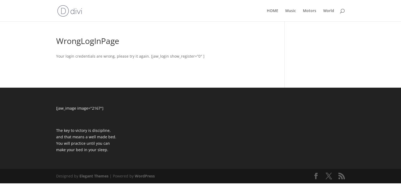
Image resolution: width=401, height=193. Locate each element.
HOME (272, 11)
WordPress (145, 176)
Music (290, 11)
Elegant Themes (94, 176)
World (328, 11)
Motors (309, 11)
